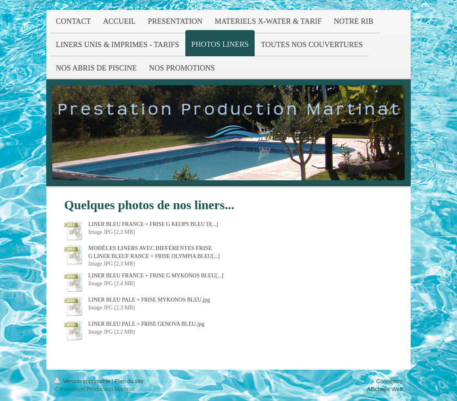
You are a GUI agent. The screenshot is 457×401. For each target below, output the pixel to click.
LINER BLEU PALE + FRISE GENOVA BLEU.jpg (146, 324)
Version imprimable (83, 381)
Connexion (389, 381)
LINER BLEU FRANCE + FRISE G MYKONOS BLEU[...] (155, 276)
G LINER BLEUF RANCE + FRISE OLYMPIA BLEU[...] (154, 256)
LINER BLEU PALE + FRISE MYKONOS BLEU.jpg (149, 300)
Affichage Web (385, 389)
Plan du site (128, 381)
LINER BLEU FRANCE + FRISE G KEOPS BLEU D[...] (153, 224)
